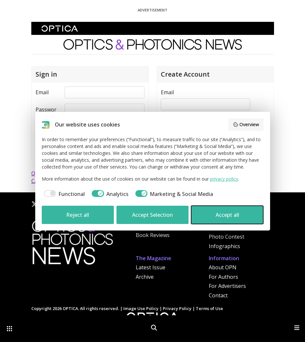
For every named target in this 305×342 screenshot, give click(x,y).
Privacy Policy (177, 308)
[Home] (72, 244)
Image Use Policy (141, 308)
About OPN (222, 267)
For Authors (223, 276)
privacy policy (224, 179)
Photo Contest (226, 236)
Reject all (77, 214)
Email (42, 92)
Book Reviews (153, 235)
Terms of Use (209, 308)
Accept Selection (152, 214)
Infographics (224, 246)
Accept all (227, 214)
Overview (246, 124)
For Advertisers (227, 286)
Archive (145, 276)
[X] (34, 204)
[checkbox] (63, 194)
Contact (218, 295)
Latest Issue (150, 267)
